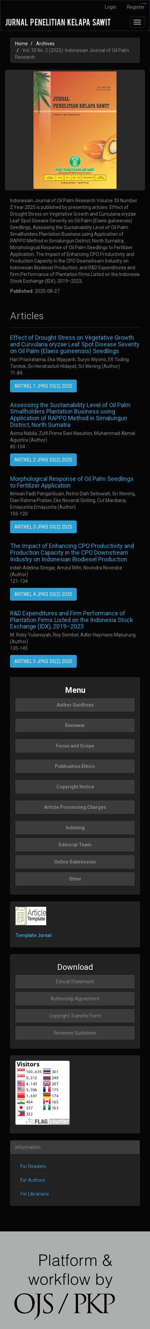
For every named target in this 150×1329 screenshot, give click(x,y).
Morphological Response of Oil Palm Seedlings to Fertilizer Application (72, 482)
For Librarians (34, 1194)
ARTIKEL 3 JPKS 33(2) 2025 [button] (43, 527)
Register (136, 7)
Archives (45, 43)
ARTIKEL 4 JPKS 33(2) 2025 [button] (43, 594)
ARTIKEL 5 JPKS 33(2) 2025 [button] (43, 661)
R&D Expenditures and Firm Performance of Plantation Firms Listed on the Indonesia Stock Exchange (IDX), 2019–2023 (71, 620)
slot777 (145, 3)
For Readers (33, 1166)
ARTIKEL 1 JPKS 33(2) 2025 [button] (43, 386)
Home (21, 43)
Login (110, 7)
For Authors (32, 1180)
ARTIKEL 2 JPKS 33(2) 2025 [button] (43, 459)
